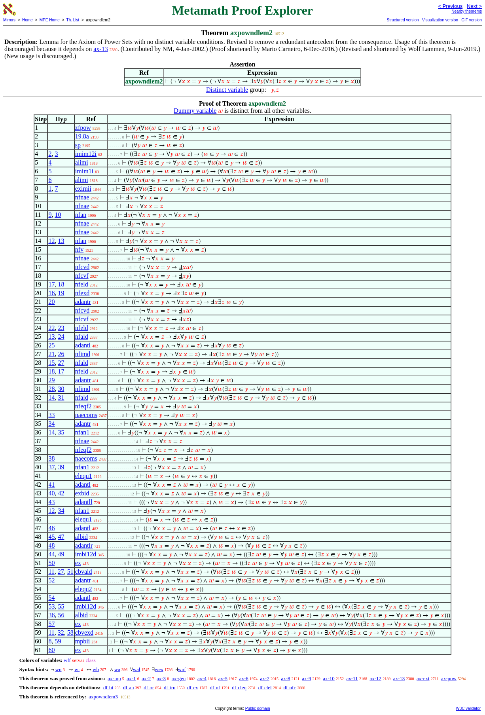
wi (77, 669)
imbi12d (85, 554)
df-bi (108, 687)
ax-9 (306, 678)
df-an (128, 687)
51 (70, 571)
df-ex (192, 687)
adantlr (84, 545)
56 (61, 615)
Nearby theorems (466, 11)
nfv (79, 249)
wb (96, 669)
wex (159, 669)
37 (51, 467)
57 (51, 623)
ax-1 (131, 678)
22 (51, 327)
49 (61, 554)
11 (51, 571)
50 (51, 562)
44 (51, 554)
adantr (83, 301)
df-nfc (289, 687)
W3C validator (468, 708)
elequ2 (83, 589)
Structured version (402, 20)
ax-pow (449, 678)
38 (51, 458)
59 (58, 641)
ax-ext (423, 678)
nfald (81, 336)
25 (51, 345)
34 (51, 423)
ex (78, 562)
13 (61, 240)
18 (61, 284)
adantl (83, 345)
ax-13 (100, 49)
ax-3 (161, 678)
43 (51, 502)
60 (51, 650)
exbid (82, 493)
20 (51, 301)
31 (61, 397)
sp (78, 145)
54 (51, 597)
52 (51, 580)
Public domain (257, 708)
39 (61, 467)
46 (51, 528)
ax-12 (375, 678)
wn (58, 669)
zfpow (83, 127)
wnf (182, 669)
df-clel (265, 687)
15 (51, 362)
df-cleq (239, 687)
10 (58, 214)
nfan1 (82, 432)
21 (51, 354)
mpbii (82, 641)
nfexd (82, 293)
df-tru (170, 687)
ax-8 (285, 678)
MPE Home (50, 20)
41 (51, 484)
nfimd (82, 354)
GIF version (471, 20)
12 (51, 240)
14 (51, 397)
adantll (84, 502)
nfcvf (82, 275)
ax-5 (222, 678)
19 (61, 293)
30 (61, 388)
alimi (81, 162)
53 (51, 606)
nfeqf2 (83, 406)
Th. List (73, 20)
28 (51, 388)
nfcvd (82, 267)
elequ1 (83, 475)
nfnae (82, 197)
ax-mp (114, 678)
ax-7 (264, 678)
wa (117, 669)
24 (61, 336)
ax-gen (179, 678)
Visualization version (440, 20)
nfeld (81, 284)
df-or (149, 687)
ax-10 (329, 678)
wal (136, 669)
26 (61, 354)
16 (51, 293)
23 (61, 327)
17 (51, 284)
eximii (83, 188)
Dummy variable (195, 110)
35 (61, 432)
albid (81, 536)
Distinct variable (227, 89)
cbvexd (84, 632)
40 (51, 493)
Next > (474, 6)
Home (27, 20)
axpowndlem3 (103, 697)
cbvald (83, 571)
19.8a (82, 136)
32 (61, 632)
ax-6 (243, 678)
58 (70, 632)
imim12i (86, 153)
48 (51, 545)
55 (61, 606)
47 (61, 536)
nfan (80, 214)
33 (51, 415)
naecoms (86, 415)
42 (61, 493)
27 (61, 362)
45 (51, 536)
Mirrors (9, 20)
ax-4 (202, 678)
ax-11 (352, 678)
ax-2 (146, 678)
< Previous (450, 6)
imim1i (84, 171)
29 (51, 380)
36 (51, 615)
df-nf (215, 687)
